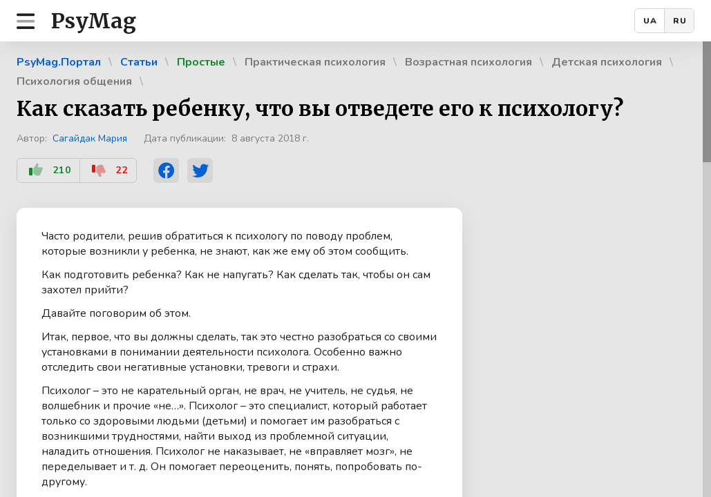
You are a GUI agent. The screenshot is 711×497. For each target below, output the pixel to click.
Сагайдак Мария (90, 138)
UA (650, 20)
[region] (355, 269)
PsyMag (93, 20)
